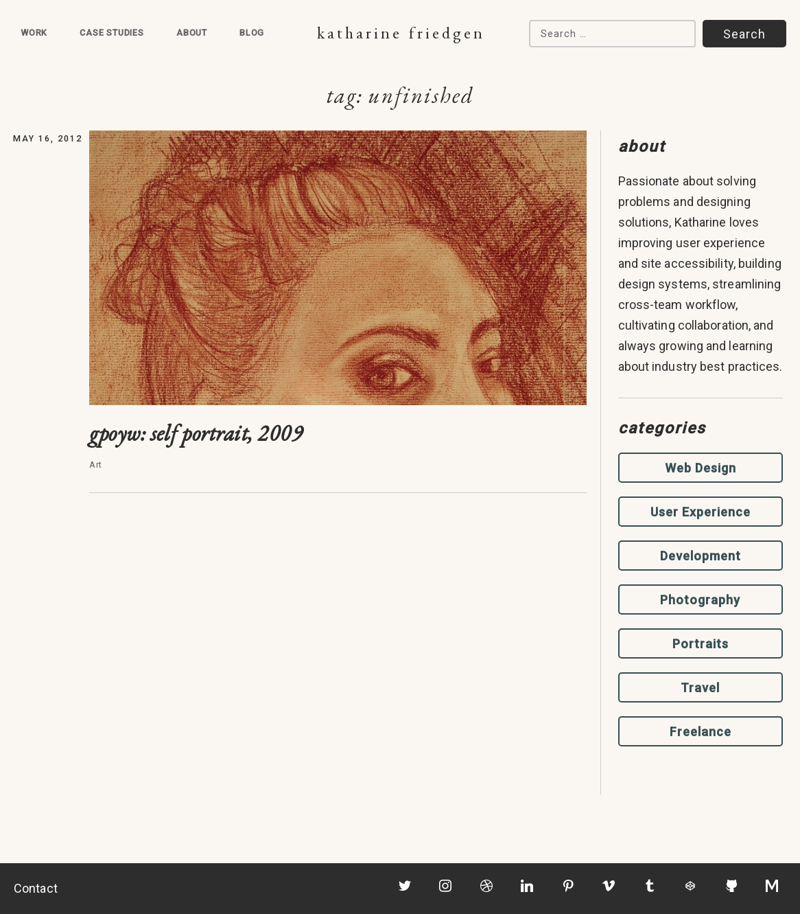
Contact (36, 888)
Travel (700, 688)
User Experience (700, 512)
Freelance (700, 731)
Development (700, 556)
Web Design (700, 468)
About (191, 32)
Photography (700, 600)
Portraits (700, 644)
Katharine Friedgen (401, 32)
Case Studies (112, 32)
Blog (251, 32)
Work (34, 32)
